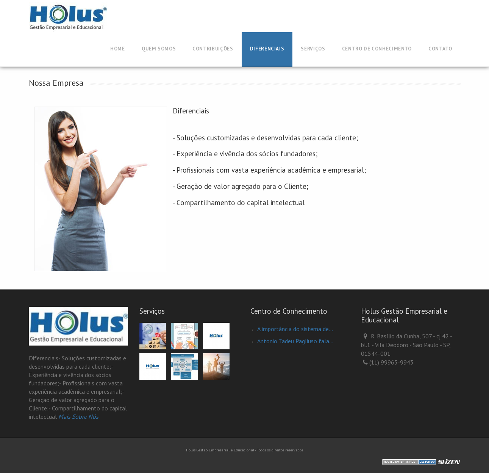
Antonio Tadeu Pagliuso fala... (295, 341)
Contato (440, 49)
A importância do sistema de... (295, 329)
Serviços (313, 49)
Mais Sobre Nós (78, 416)
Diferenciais (267, 49)
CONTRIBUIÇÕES (212, 49)
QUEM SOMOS (159, 49)
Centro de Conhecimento (377, 49)
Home (117, 49)
